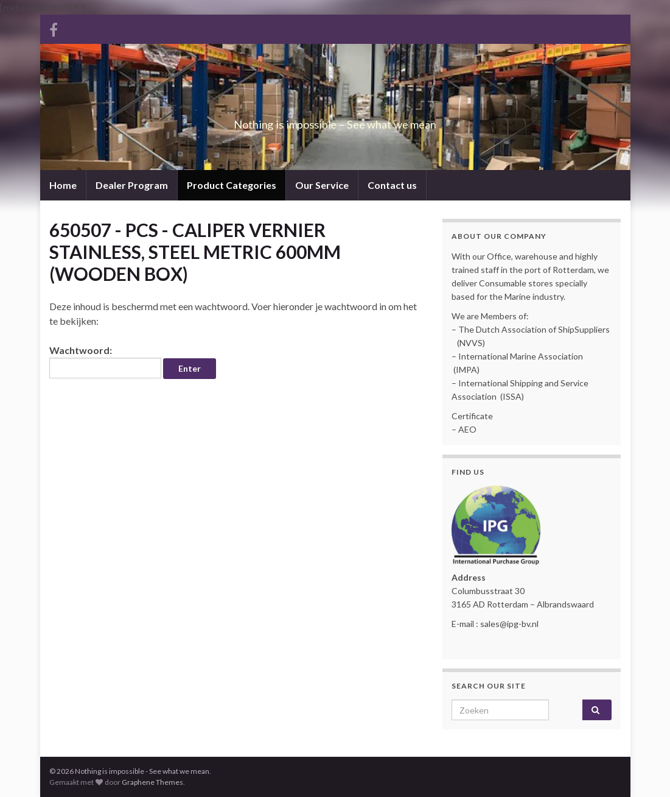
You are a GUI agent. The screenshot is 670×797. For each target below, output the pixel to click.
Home (63, 185)
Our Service (322, 185)
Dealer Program (132, 185)
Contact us (392, 185)
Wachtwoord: (105, 361)
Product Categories (231, 185)
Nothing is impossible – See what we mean (335, 121)
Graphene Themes (152, 782)
